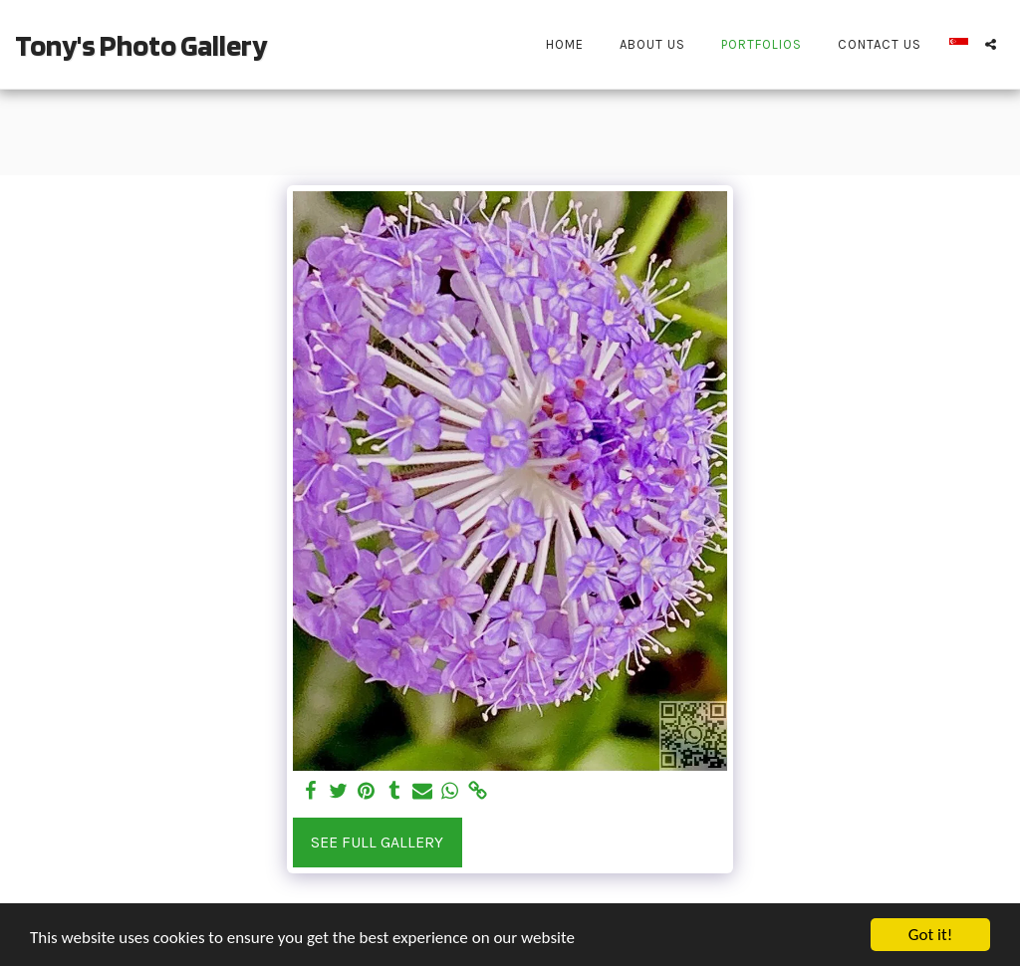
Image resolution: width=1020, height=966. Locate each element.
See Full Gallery (377, 842)
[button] (990, 44)
